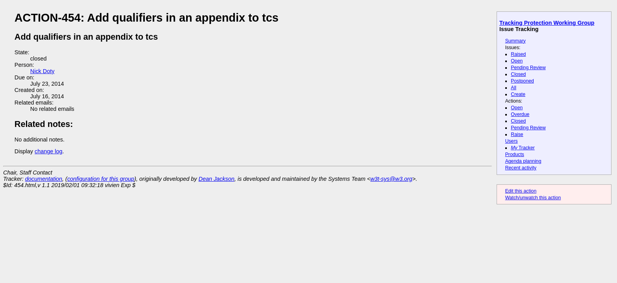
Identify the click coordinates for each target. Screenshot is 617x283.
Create (518, 94)
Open (517, 61)
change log (48, 151)
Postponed (522, 81)
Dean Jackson (217, 179)
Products (514, 154)
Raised (518, 54)
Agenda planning (523, 161)
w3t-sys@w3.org (391, 179)
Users (511, 141)
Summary (515, 41)
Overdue (520, 114)
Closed (518, 74)
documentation (43, 179)
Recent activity (521, 168)
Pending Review (528, 67)
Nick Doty (42, 71)
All (513, 87)
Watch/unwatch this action (533, 197)
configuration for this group (100, 179)
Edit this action (521, 191)
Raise (517, 134)
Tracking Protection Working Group (546, 23)
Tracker (523, 148)
